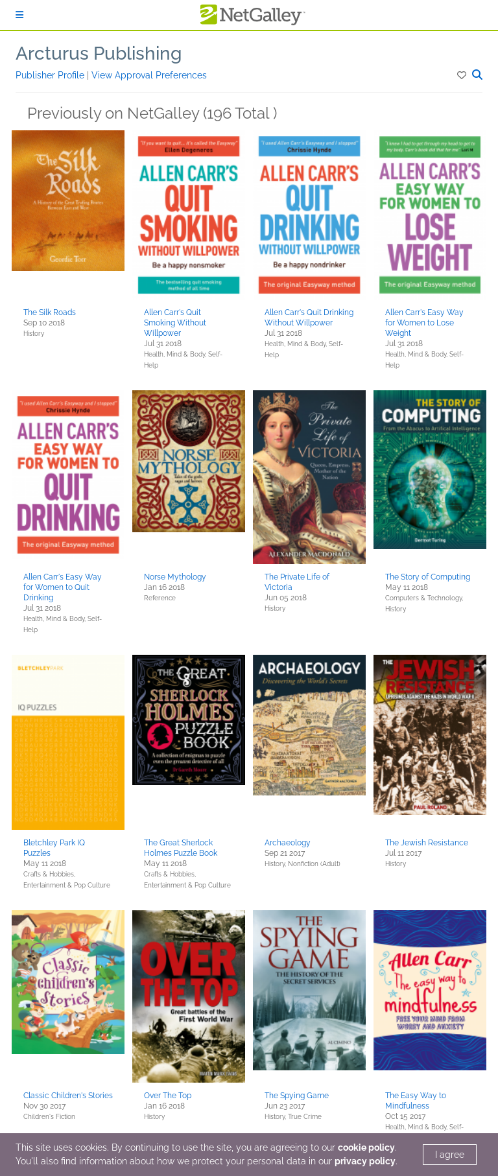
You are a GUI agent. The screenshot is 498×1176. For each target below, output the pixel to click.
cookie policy (366, 1147)
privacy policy (365, 1161)
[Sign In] (19, 15)
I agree (449, 1154)
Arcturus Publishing (99, 53)
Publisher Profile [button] (51, 75)
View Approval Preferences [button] (149, 75)
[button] (462, 75)
